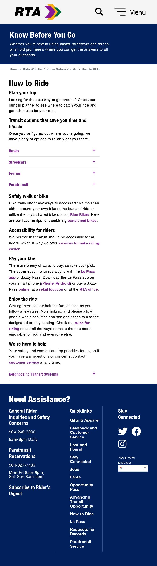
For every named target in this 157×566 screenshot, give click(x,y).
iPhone (47, 283)
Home (14, 69)
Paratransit (18, 184)
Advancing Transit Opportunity (81, 501)
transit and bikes (82, 220)
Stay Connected (80, 459)
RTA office (89, 289)
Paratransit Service (80, 543)
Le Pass (77, 521)
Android (63, 283)
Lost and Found (78, 446)
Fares (75, 476)
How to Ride (91, 69)
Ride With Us (32, 69)
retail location (51, 289)
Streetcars (18, 162)
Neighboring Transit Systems (33, 374)
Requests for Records (82, 531)
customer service (24, 362)
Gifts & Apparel (84, 420)
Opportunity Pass (81, 487)
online (24, 289)
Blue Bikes (79, 214)
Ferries (15, 173)
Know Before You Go (62, 69)
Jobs (74, 469)
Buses (14, 150)
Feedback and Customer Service (83, 432)
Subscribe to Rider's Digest (29, 490)
